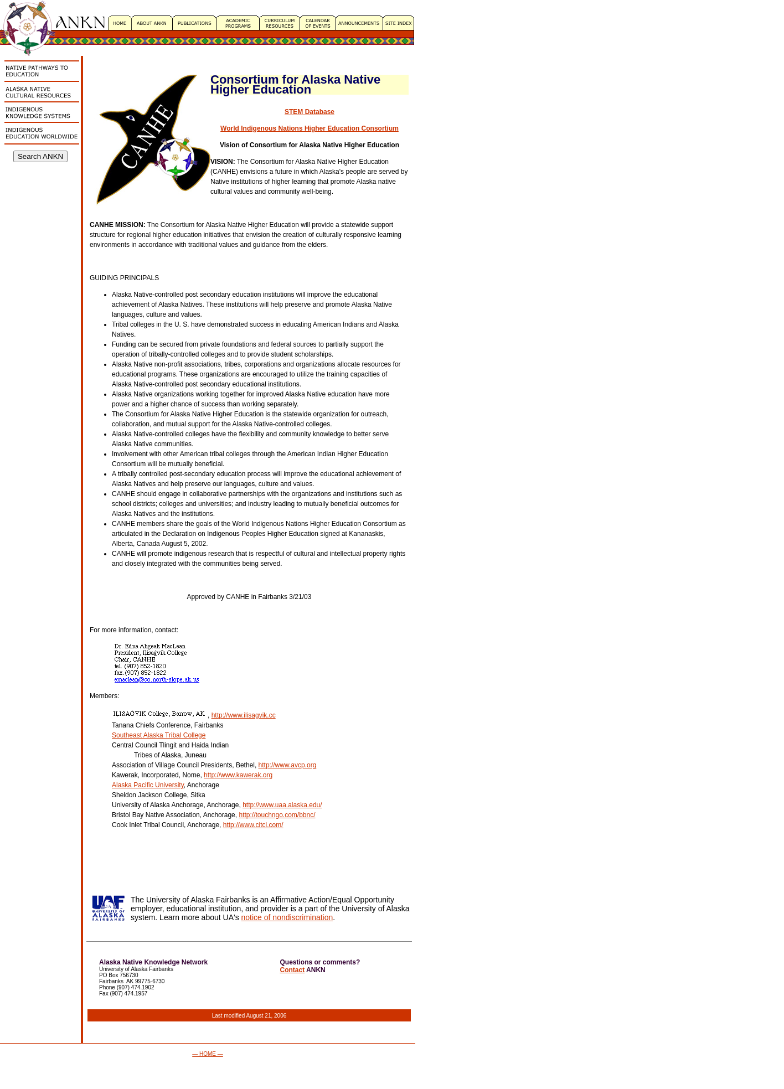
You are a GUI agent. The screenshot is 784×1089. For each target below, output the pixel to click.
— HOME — (207, 1054)
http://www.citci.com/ (253, 825)
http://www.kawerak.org (238, 775)
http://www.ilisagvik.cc (244, 715)
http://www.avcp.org (288, 765)
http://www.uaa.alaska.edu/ (282, 805)
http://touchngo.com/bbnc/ (277, 815)
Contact (292, 970)
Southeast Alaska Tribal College (158, 735)
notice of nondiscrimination (287, 917)
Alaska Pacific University (148, 785)
